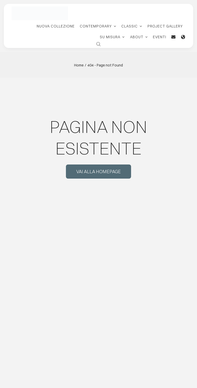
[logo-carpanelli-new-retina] (40, 8)
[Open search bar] (98, 43)
